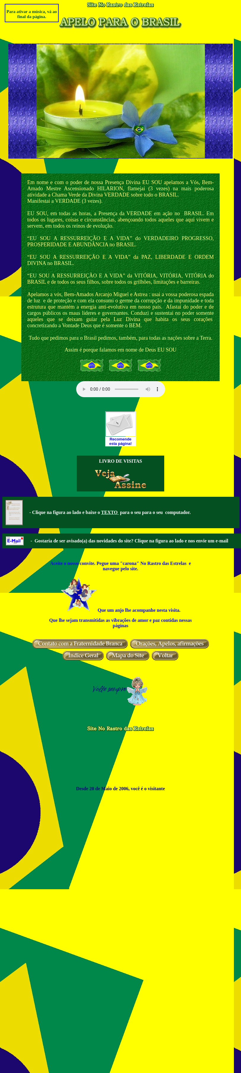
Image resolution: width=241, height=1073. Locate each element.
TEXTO (110, 512)
